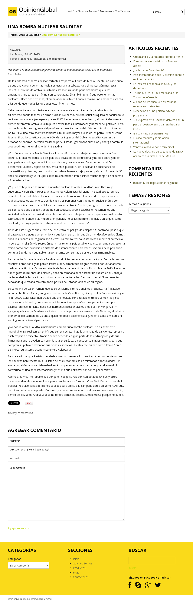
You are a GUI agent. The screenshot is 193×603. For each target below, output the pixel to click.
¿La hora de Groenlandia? (148, 70)
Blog (76, 572)
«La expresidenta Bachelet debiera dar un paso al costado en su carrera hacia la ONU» (158, 124)
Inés (136, 183)
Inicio (71, 11)
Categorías (14, 559)
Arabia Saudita (29, 34)
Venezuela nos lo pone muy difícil (153, 147)
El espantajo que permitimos (150, 133)
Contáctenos (122, 11)
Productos (106, 11)
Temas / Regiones (140, 204)
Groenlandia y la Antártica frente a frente (158, 56)
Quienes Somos (87, 11)
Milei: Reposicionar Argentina (160, 183)
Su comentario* (66, 492)
